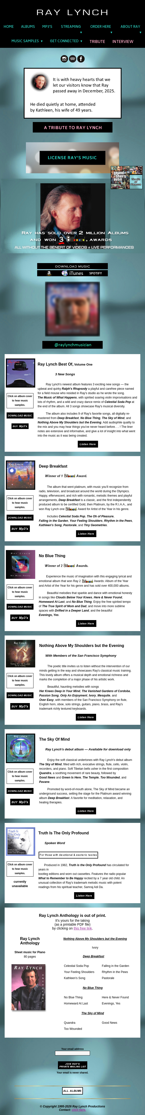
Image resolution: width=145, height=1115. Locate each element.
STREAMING (71, 27)
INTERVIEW (123, 42)
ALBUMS (28, 27)
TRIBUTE (97, 42)
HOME (9, 27)
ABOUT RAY (130, 27)
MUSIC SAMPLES (25, 41)
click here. (79, 1110)
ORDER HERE (100, 27)
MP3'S (47, 27)
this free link (83, 928)
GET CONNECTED (64, 41)
